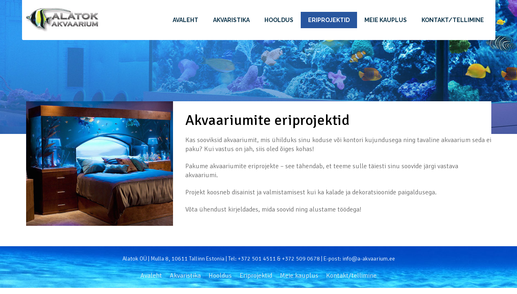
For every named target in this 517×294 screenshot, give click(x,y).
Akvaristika (231, 20)
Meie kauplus (385, 20)
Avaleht (185, 20)
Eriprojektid (329, 20)
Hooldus (278, 20)
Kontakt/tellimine (453, 20)
